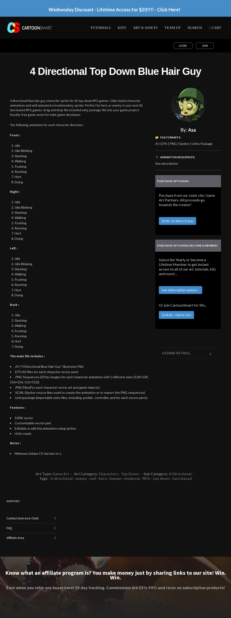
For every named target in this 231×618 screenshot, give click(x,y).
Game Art (60, 473)
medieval (132, 478)
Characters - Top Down (119, 473)
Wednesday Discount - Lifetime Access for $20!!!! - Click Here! (114, 9)
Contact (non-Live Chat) (23, 518)
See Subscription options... (180, 290)
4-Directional (180, 473)
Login (183, 46)
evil (93, 478)
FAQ (9, 528)
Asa (192, 130)
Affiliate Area (15, 538)
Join (204, 46)
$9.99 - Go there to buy (177, 221)
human (115, 478)
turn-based (182, 478)
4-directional (61, 478)
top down (161, 478)
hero (103, 478)
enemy (81, 478)
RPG (146, 478)
